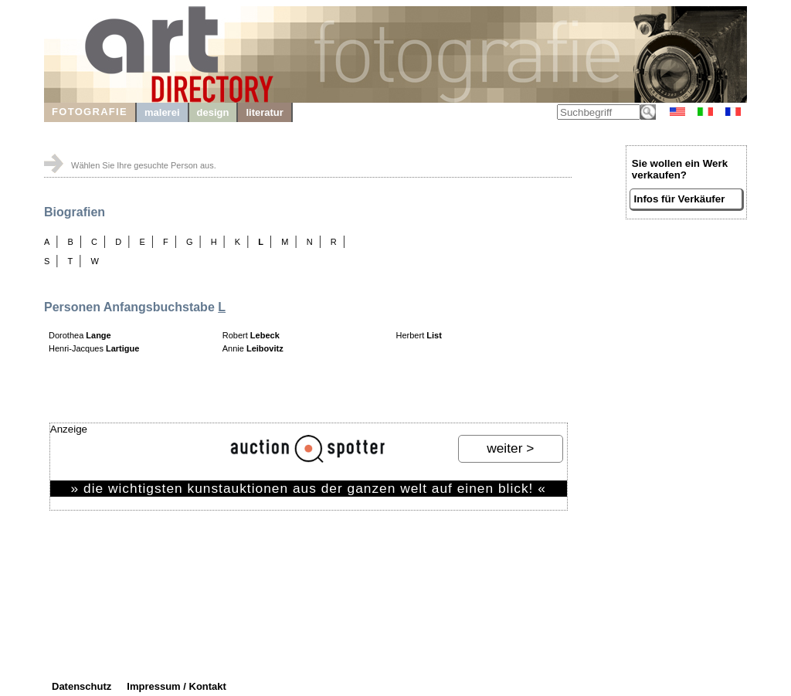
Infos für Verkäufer (679, 199)
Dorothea (80, 335)
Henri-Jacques (94, 348)
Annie (252, 348)
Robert (251, 335)
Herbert (419, 335)
